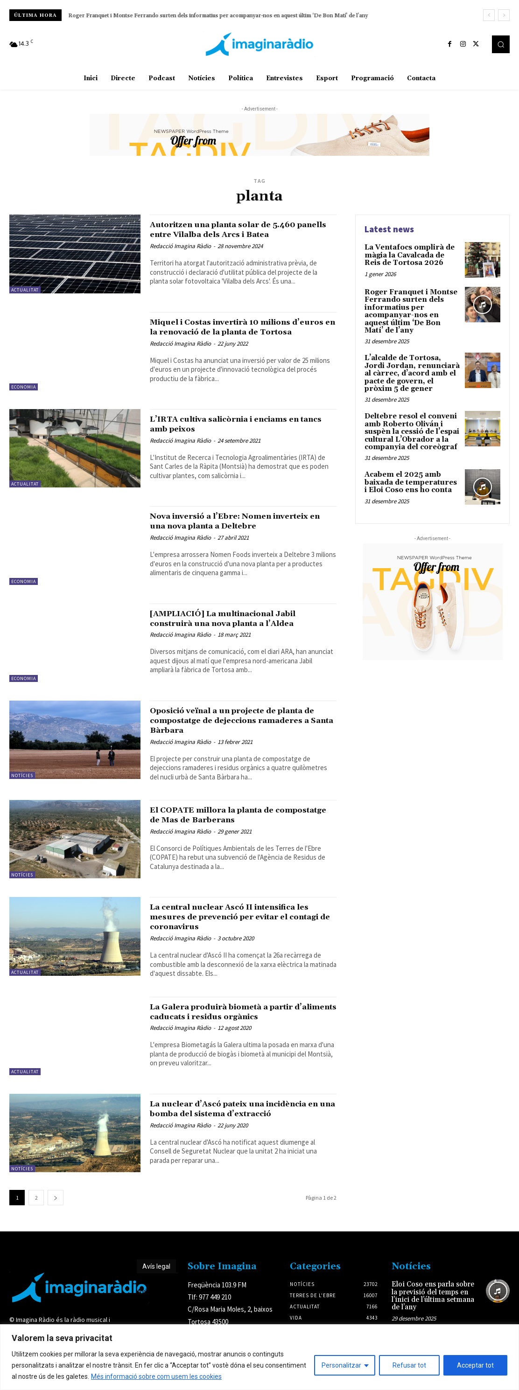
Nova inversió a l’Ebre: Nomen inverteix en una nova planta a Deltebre (243, 523)
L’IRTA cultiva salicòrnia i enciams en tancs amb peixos (239, 426)
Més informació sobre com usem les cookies (156, 1376)
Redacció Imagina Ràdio (180, 246)
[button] (501, 44)
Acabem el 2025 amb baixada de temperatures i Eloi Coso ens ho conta (410, 474)
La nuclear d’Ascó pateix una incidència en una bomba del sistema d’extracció (237, 1115)
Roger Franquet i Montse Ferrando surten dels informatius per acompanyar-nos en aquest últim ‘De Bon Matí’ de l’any (218, 15)
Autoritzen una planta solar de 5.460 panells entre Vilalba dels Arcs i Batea (239, 229)
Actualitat (25, 290)
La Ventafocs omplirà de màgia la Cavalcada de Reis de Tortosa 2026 (412, 254)
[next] (504, 15)
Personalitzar (341, 1365)
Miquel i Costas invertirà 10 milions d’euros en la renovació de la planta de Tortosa (241, 331)
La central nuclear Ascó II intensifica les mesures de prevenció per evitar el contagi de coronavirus (240, 919)
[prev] (489, 15)
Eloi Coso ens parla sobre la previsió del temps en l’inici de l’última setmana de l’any (434, 1296)
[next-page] (55, 1202)
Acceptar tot (475, 1365)
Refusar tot (409, 1365)
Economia (23, 387)
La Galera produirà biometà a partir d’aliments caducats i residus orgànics (240, 1013)
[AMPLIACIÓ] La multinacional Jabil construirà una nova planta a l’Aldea (237, 620)
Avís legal (156, 1271)
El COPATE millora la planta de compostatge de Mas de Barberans (231, 816)
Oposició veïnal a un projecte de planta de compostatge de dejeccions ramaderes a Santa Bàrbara (242, 722)
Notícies (22, 778)
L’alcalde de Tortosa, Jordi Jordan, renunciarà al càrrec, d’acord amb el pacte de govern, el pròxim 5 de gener (412, 369)
